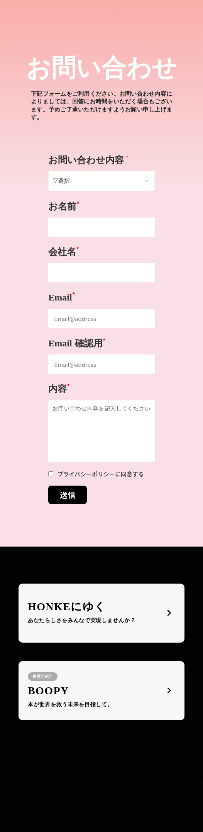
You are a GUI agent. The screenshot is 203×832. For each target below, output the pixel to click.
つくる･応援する (95, 778)
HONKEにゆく (41, 778)
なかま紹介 (143, 778)
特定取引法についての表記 (118, 794)
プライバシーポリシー (49, 794)
